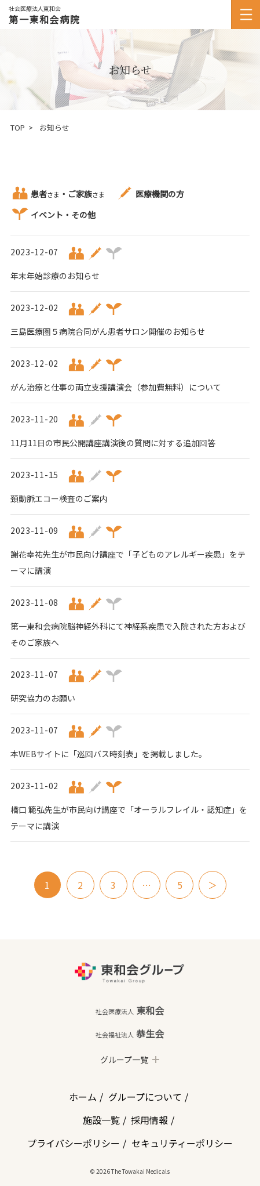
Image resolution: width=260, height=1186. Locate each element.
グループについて (145, 1097)
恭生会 (130, 1033)
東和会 (130, 1010)
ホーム (83, 1097)
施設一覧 (101, 1120)
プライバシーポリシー (73, 1143)
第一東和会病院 (44, 19)
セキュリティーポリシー (182, 1143)
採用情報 (149, 1120)
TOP (17, 127)
